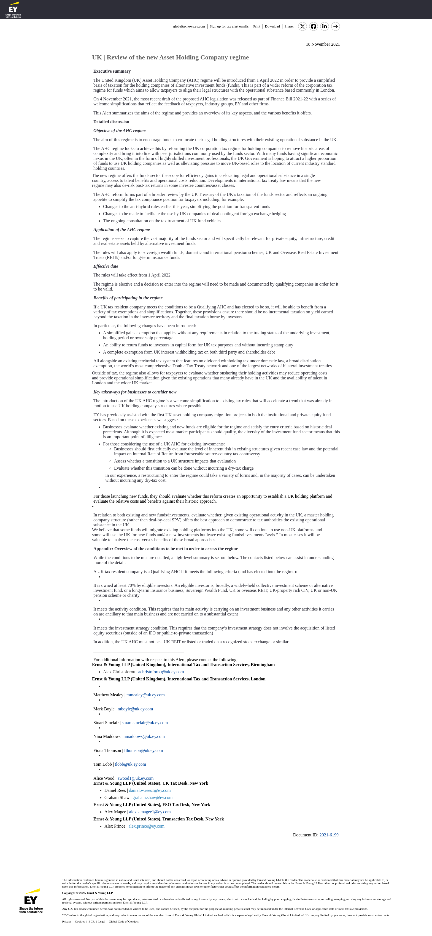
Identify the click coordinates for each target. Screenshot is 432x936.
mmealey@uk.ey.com (145, 695)
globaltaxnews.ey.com (189, 26)
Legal (101, 921)
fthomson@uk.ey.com (143, 750)
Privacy (66, 921)
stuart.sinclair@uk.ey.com (145, 722)
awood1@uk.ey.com (135, 778)
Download (272, 26)
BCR (92, 921)
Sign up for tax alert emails (229, 26)
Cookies (80, 921)
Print (256, 26)
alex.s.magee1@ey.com (150, 811)
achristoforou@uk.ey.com (161, 671)
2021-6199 (329, 835)
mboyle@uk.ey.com (135, 709)
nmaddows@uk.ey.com (144, 736)
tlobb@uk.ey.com (130, 764)
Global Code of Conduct (124, 921)
